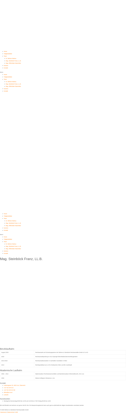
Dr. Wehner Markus (11, 58)
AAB (17, 411)
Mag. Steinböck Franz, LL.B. (14, 60)
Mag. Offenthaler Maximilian (13, 63)
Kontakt (6, 67)
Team (5, 56)
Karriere (6, 65)
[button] (63, 72)
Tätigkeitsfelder (8, 53)
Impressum (3, 411)
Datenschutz (11, 411)
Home (5, 51)
